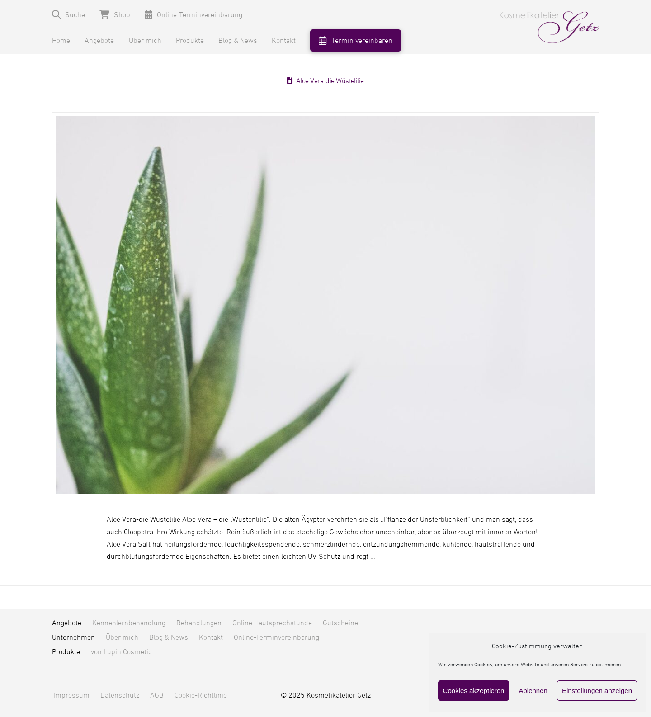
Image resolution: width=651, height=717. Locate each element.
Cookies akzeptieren (474, 690)
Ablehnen (533, 690)
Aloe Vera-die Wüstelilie (330, 81)
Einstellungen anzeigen (597, 690)
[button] (68, 14)
